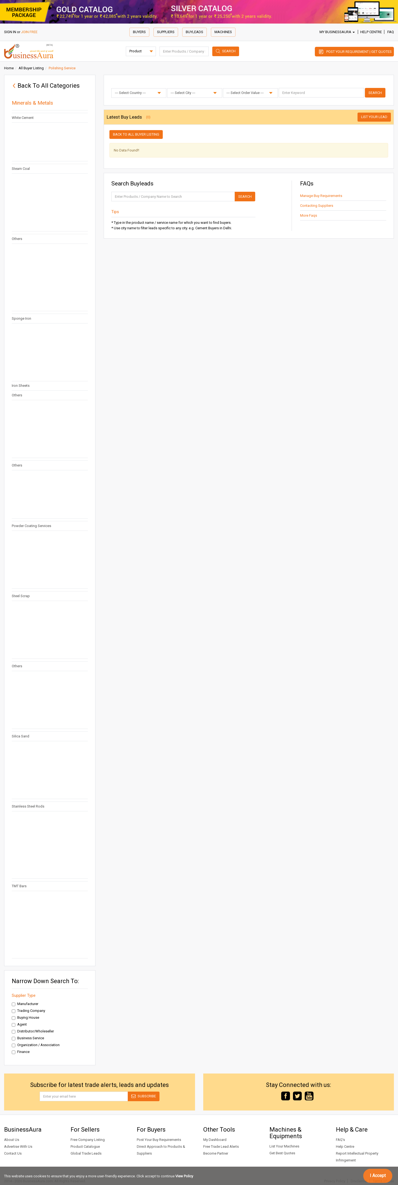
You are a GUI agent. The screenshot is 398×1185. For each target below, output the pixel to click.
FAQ (390, 32)
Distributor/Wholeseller (33, 1031)
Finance (21, 1052)
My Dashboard (214, 1140)
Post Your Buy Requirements (159, 1140)
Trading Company (28, 1011)
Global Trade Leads (86, 1153)
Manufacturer (25, 1004)
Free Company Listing (88, 1140)
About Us (11, 1140)
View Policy (184, 1176)
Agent (19, 1024)
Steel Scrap (21, 596)
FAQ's (340, 1140)
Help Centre (371, 32)
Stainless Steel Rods (28, 806)
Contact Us (13, 1153)
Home (9, 68)
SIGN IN (10, 32)
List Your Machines (284, 1146)
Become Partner (215, 1153)
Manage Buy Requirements (321, 196)
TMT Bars (19, 886)
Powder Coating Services (31, 526)
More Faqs (308, 215)
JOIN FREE (29, 32)
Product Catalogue (85, 1146)
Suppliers (166, 32)
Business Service (28, 1038)
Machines (223, 32)
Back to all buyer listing (136, 134)
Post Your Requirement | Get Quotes (359, 52)
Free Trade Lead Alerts (221, 1146)
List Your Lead (374, 117)
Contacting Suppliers (316, 206)
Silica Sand (20, 736)
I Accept (378, 1175)
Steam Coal (21, 169)
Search (229, 51)
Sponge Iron (21, 318)
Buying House (25, 1017)
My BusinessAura (337, 32)
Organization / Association (36, 1045)
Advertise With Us (18, 1146)
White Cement (23, 118)
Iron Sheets (21, 385)
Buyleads (194, 32)
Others (17, 239)
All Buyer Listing (31, 68)
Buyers (139, 32)
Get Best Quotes (282, 1153)
